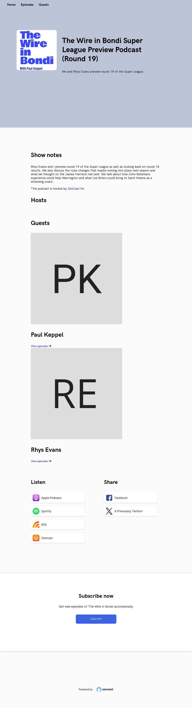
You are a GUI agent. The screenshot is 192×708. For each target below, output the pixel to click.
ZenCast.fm (76, 189)
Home (11, 5)
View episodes (41, 346)
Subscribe (96, 619)
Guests (44, 5)
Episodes (27, 5)
